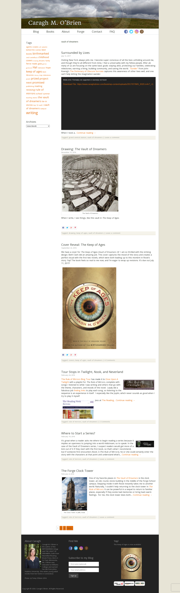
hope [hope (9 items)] (48, 67)
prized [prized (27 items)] (35, 78)
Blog (36, 31)
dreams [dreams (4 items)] (42, 61)
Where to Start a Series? (78, 433)
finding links (79, 390)
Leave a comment (112, 137)
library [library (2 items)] (36, 75)
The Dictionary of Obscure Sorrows (87, 71)
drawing (72, 233)
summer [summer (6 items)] (46, 93)
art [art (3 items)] (40, 47)
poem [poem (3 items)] (28, 79)
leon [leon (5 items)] (44, 72)
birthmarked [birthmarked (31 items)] (41, 53)
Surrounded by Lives (75, 53)
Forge (80, 31)
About (66, 31)
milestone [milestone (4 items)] (47, 75)
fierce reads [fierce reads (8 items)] (31, 63)
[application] (108, 103)
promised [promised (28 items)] (38, 82)
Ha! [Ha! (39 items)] (35, 67)
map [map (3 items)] (40, 75)
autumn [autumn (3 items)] (44, 47)
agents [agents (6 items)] (29, 47)
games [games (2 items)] (44, 64)
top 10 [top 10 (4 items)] (35, 105)
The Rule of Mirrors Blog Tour (76, 379)
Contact (97, 31)
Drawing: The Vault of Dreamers (83, 149)
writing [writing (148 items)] (32, 112)
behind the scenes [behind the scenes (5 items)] (33, 50)
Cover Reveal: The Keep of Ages (83, 245)
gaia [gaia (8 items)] (40, 63)
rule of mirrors (75, 422)
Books (50, 31)
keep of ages (81, 233)
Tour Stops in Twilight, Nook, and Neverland (92, 372)
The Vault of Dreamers (127, 478)
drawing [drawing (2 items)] (35, 61)
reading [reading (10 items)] (38, 86)
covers (71, 360)
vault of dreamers (95, 137)
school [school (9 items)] (39, 93)
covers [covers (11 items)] (29, 60)
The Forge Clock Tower (77, 471)
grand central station (77, 137)
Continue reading (86, 132)
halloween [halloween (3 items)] (41, 68)
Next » (69, 528)
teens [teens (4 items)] (35, 97)
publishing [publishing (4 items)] (30, 86)
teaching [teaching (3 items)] (29, 98)
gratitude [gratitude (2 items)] (29, 68)
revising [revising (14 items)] (30, 89)
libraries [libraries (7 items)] (30, 75)
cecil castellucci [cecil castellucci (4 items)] (32, 57)
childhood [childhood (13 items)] (43, 57)
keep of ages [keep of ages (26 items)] (34, 71)
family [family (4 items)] (47, 61)
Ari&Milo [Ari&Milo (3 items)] (35, 47)
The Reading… (109, 400)
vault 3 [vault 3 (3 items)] (41, 105)
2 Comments (105, 422)
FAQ (112, 31)
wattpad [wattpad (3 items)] (43, 109)
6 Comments (110, 360)
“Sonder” (134, 68)
